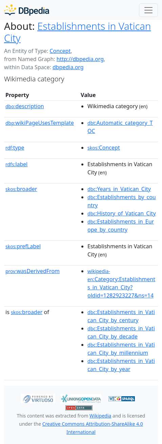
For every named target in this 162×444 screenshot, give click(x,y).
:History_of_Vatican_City (121, 213)
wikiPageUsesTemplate (39, 123)
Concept (59, 51)
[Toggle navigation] (148, 10)
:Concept (103, 147)
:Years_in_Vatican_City (119, 189)
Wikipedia (100, 415)
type (14, 147)
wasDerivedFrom (32, 271)
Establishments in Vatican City (77, 32)
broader (21, 189)
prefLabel (23, 246)
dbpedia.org (68, 67)
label (16, 164)
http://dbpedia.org (80, 59)
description (24, 106)
